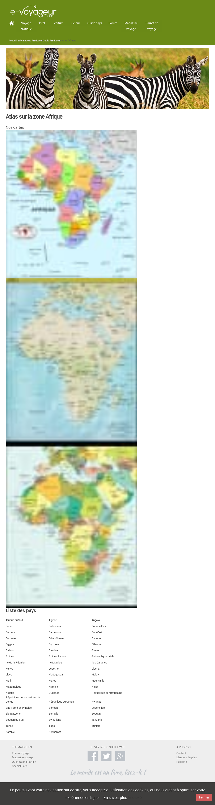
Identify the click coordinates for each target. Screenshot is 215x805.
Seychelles (98, 708)
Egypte (10, 644)
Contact (181, 753)
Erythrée (54, 644)
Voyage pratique (26, 26)
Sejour (75, 23)
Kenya (9, 668)
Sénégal (53, 708)
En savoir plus (115, 797)
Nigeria (10, 693)
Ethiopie (96, 644)
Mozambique (13, 686)
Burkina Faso (99, 626)
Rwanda (96, 701)
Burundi (10, 632)
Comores (11, 638)
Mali (8, 680)
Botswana (55, 626)
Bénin (9, 626)
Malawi (96, 674)
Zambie (10, 732)
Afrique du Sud (14, 620)
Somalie (53, 713)
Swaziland (55, 720)
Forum (113, 23)
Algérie (53, 620)
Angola (96, 620)
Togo (52, 726)
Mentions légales (186, 757)
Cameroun (55, 632)
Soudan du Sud (15, 720)
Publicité (181, 762)
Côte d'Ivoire (56, 638)
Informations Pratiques (30, 40)
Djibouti (96, 638)
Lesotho (54, 668)
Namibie (54, 686)
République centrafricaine (107, 693)
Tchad (9, 726)
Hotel (41, 23)
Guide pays (94, 23)
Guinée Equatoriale (103, 656)
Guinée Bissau (57, 656)
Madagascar (56, 674)
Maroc (52, 680)
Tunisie (96, 726)
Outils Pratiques (51, 40)
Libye (9, 674)
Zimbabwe (55, 732)
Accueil (13, 40)
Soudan (96, 713)
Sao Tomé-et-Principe (19, 708)
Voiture (58, 23)
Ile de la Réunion (15, 662)
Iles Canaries (99, 662)
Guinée (10, 656)
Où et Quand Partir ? (24, 762)
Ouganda (54, 693)
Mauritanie (98, 680)
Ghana (95, 650)
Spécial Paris (20, 766)
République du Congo (61, 701)
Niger (95, 686)
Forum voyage (20, 753)
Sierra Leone (13, 713)
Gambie (53, 650)
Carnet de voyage (152, 26)
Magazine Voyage (131, 26)
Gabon (9, 650)
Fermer (204, 797)
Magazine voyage (22, 757)
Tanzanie (97, 720)
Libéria (96, 668)
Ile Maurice (55, 662)
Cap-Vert (97, 632)
